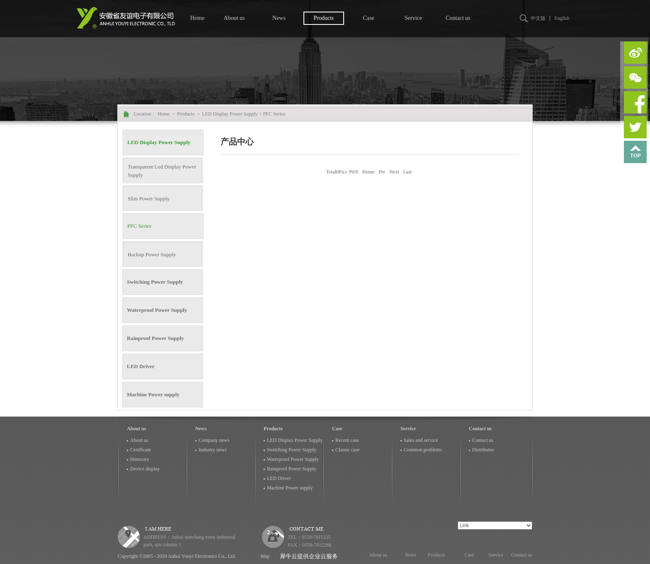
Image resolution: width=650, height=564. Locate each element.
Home (197, 18)
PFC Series (274, 114)
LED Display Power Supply (229, 114)
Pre (381, 172)
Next (394, 172)
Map (263, 556)
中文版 (538, 18)
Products (185, 114)
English (562, 18)
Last (407, 172)
